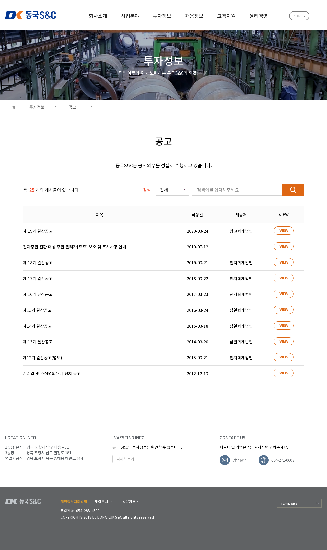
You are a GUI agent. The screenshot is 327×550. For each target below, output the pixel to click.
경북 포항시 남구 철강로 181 (38, 453)
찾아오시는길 (105, 501)
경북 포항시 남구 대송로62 (37, 447)
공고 (72, 107)
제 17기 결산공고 (38, 278)
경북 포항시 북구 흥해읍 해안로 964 (44, 458)
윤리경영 (258, 15)
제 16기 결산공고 (38, 294)
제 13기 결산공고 (38, 341)
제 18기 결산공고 (38, 262)
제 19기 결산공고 (38, 231)
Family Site (289, 503)
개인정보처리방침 (74, 501)
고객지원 (226, 15)
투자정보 (162, 15)
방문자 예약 (131, 501)
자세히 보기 (125, 458)
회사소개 (98, 15)
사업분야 (130, 15)
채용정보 (194, 15)
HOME (13, 107)
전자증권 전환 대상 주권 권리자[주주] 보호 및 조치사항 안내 (74, 246)
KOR (297, 15)
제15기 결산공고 (37, 310)
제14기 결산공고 (37, 326)
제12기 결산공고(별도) (42, 357)
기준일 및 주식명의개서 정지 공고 (52, 373)
